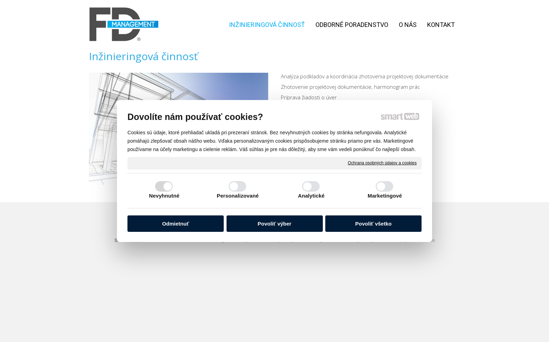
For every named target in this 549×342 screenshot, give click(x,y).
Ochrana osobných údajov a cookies (382, 163)
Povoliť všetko (373, 224)
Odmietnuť (175, 224)
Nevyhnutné (164, 196)
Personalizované (238, 196)
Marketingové (385, 196)
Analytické (311, 196)
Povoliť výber (274, 224)
